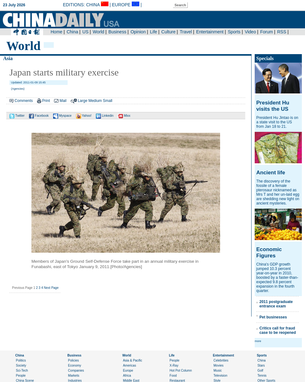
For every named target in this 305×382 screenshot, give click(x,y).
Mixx (124, 115)
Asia (8, 58)
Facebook (39, 115)
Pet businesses (273, 317)
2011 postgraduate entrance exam (276, 304)
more (258, 341)
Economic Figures (269, 252)
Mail (62, 100)
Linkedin (105, 115)
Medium (95, 100)
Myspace (62, 115)
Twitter (17, 115)
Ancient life (270, 173)
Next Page (51, 287)
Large (82, 100)
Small (107, 100)
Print (46, 100)
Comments (23, 100)
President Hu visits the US (272, 106)
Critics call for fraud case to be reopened (277, 330)
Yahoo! (84, 115)
